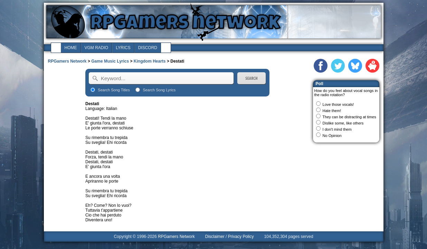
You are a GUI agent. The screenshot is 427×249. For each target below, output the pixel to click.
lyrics (123, 47)
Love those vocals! (338, 104)
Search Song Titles (114, 90)
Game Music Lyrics (110, 61)
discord (147, 47)
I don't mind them (337, 129)
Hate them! (332, 111)
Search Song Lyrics (159, 90)
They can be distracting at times (349, 117)
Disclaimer (215, 236)
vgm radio (96, 47)
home (71, 47)
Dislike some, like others (343, 123)
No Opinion (332, 135)
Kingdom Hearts (150, 61)
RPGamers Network (67, 61)
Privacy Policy (241, 236)
